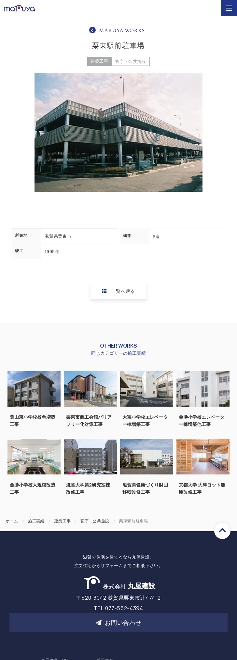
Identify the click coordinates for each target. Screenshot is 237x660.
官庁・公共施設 (130, 61)
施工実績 (36, 521)
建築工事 (99, 61)
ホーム (12, 521)
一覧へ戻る (118, 291)
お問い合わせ (119, 622)
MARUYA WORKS (122, 30)
